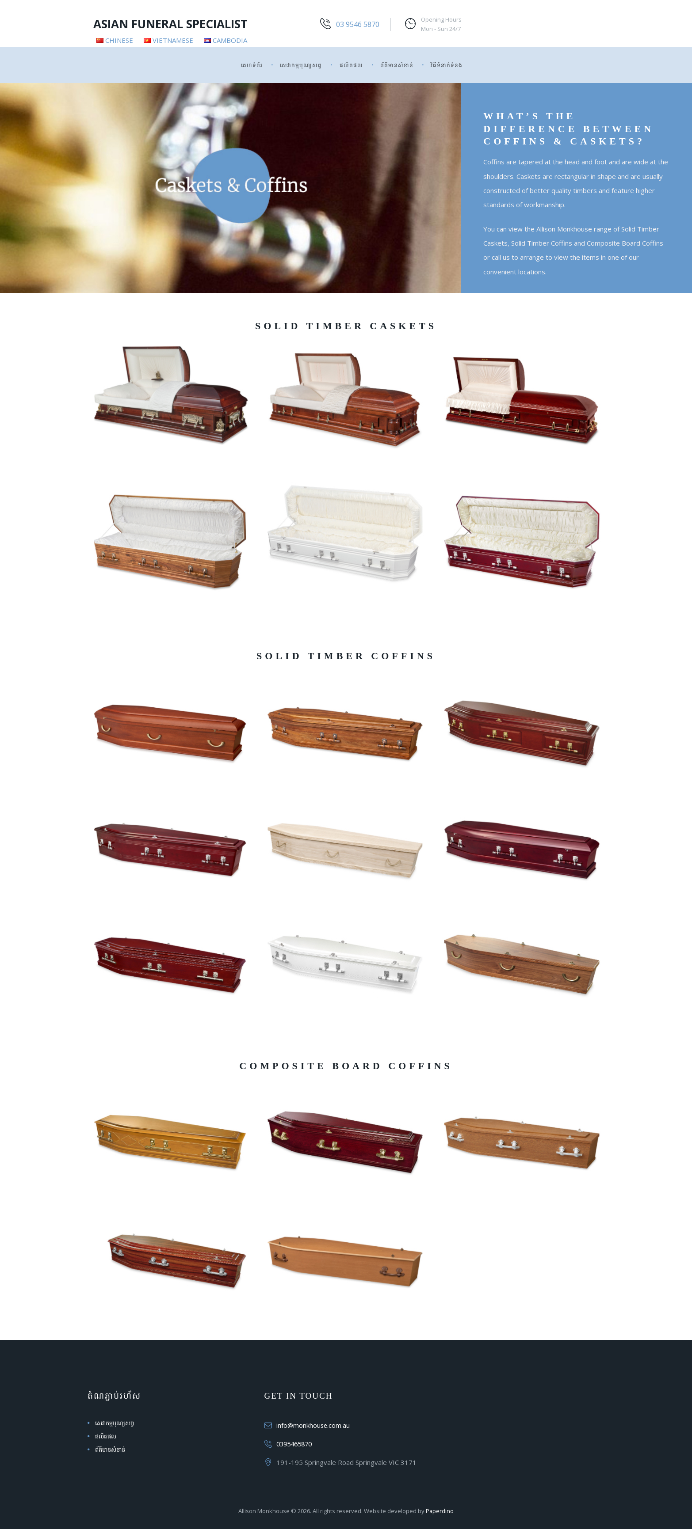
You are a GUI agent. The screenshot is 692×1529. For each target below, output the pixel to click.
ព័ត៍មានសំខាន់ (396, 65)
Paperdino (440, 1510)
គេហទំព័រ (252, 65)
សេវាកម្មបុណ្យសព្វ (301, 65)
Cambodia (225, 40)
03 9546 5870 (357, 24)
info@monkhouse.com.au (313, 1425)
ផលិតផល (351, 65)
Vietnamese (168, 40)
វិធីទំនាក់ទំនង (447, 65)
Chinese (114, 40)
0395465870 (296, 1443)
